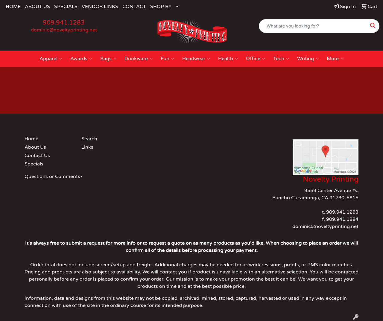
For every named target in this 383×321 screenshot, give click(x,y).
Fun (167, 58)
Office (255, 58)
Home (31, 139)
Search (89, 139)
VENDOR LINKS (100, 7)
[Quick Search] (313, 26)
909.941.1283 (64, 22)
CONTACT (134, 7)
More (335, 58)
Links (87, 147)
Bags (108, 58)
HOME (13, 7)
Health (228, 58)
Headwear (196, 58)
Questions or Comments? (54, 176)
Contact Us (37, 156)
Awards (81, 58)
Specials (34, 164)
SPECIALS (65, 7)
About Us (35, 147)
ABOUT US (37, 7)
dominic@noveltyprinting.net (64, 30)
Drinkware (138, 58)
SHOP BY (160, 7)
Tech (281, 58)
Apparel (51, 58)
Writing (308, 58)
